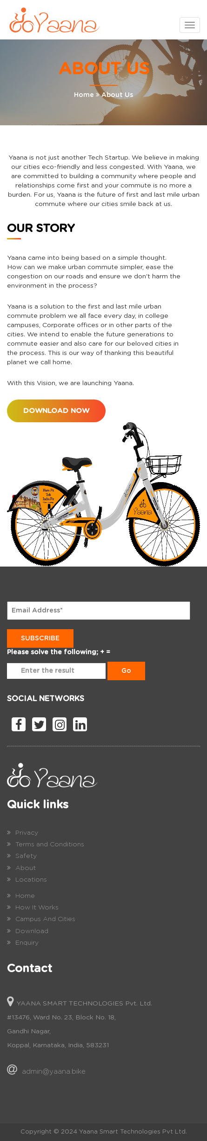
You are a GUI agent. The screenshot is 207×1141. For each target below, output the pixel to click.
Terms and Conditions (49, 844)
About (25, 868)
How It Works (37, 907)
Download (31, 931)
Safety (26, 856)
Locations (31, 880)
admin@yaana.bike (54, 1071)
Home (84, 95)
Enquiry (27, 943)
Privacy (26, 833)
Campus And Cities (45, 919)
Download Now (56, 410)
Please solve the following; (52, 652)
